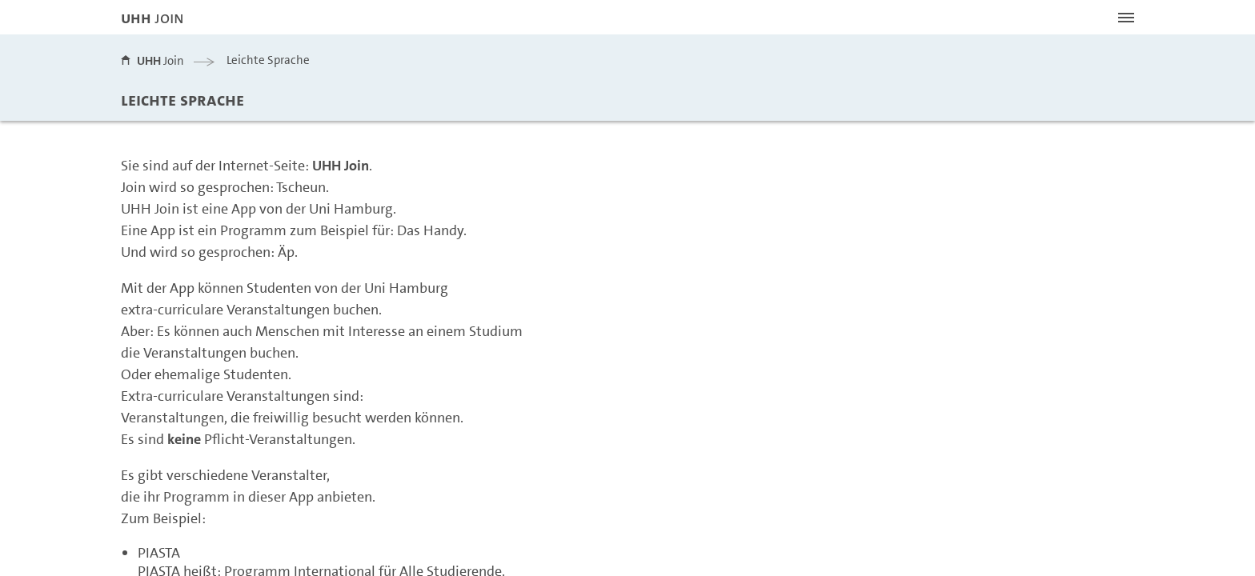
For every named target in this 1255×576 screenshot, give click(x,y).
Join (160, 61)
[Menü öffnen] (1126, 18)
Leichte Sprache (268, 60)
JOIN (152, 17)
